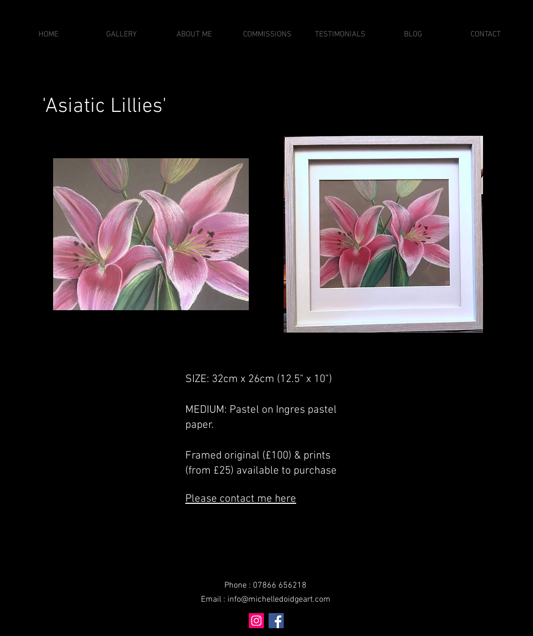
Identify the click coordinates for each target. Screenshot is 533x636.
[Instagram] (256, 620)
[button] (121, 35)
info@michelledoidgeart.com (279, 599)
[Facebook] (276, 620)
